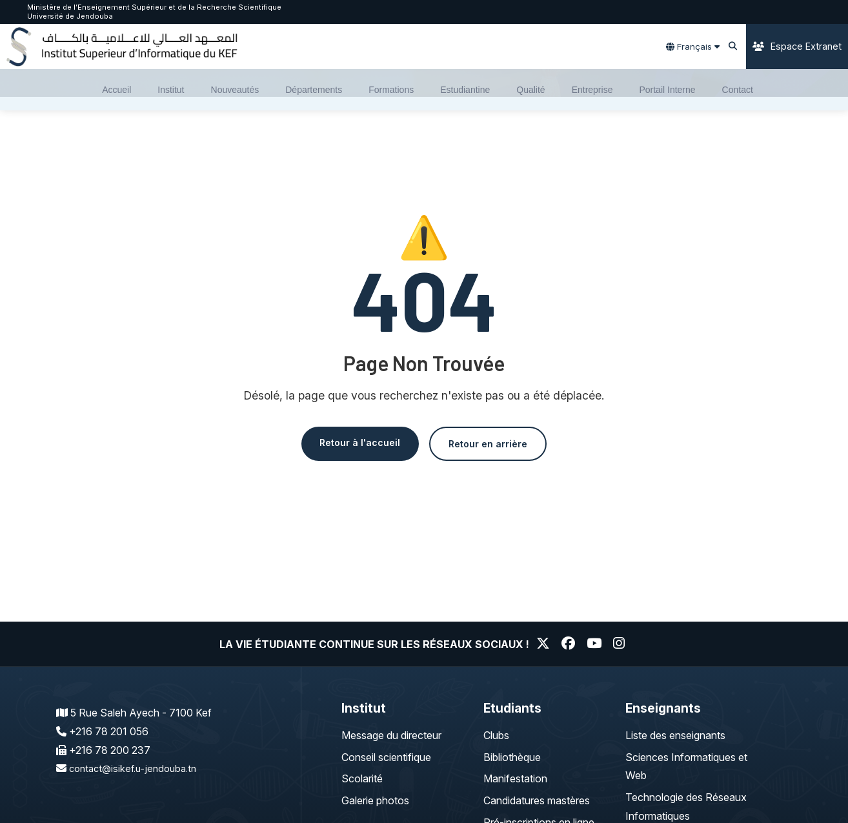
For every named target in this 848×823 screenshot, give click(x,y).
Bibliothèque (512, 757)
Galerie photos (375, 800)
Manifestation (515, 778)
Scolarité (362, 778)
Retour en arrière (494, 444)
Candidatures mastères (536, 800)
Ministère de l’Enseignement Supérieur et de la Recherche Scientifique (154, 7)
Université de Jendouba (70, 16)
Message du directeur (391, 735)
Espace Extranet (797, 46)
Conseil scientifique (386, 757)
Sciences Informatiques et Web (686, 766)
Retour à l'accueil (353, 442)
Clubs (496, 735)
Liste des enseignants (675, 735)
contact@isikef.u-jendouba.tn (137, 768)
